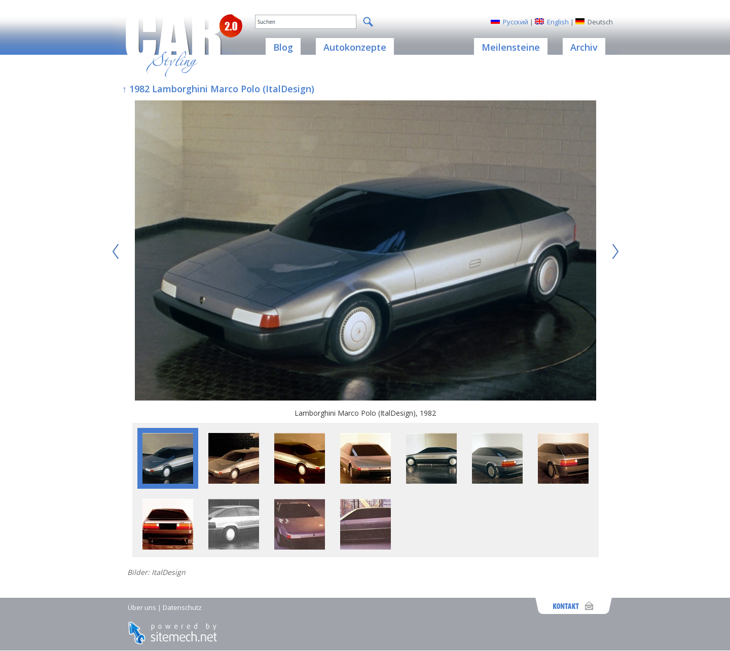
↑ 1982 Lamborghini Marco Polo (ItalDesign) (218, 89)
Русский (515, 21)
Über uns (142, 607)
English (558, 21)
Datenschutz (182, 607)
